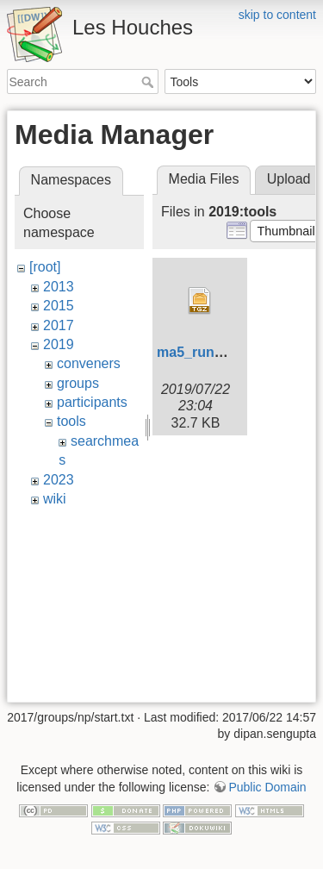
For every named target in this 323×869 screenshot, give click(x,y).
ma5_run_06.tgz (209, 352)
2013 (58, 286)
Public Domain (267, 787)
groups (78, 383)
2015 (58, 305)
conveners (89, 363)
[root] (44, 266)
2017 (58, 325)
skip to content (277, 15)
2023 (58, 479)
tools (71, 421)
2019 (58, 344)
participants (92, 402)
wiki (54, 498)
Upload (289, 179)
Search (149, 82)
